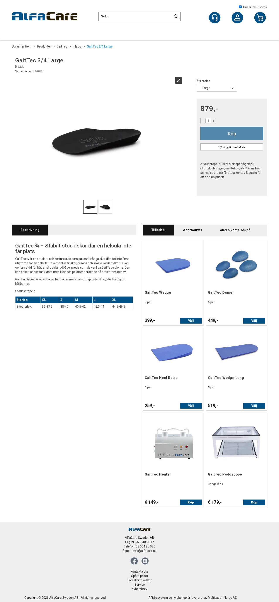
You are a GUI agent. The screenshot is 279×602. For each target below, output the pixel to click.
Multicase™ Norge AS (222, 597)
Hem (28, 46)
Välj (191, 320)
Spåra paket (139, 576)
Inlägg (77, 46)
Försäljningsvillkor (140, 580)
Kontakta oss (139, 571)
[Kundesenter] (215, 18)
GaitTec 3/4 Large (99, 46)
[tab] (30, 230)
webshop (180, 597)
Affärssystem (158, 597)
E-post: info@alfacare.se (139, 551)
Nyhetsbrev (139, 589)
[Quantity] (208, 120)
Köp (232, 133)
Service (139, 584)
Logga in (237, 18)
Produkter (44, 46)
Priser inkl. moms (253, 7)
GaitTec (62, 46)
